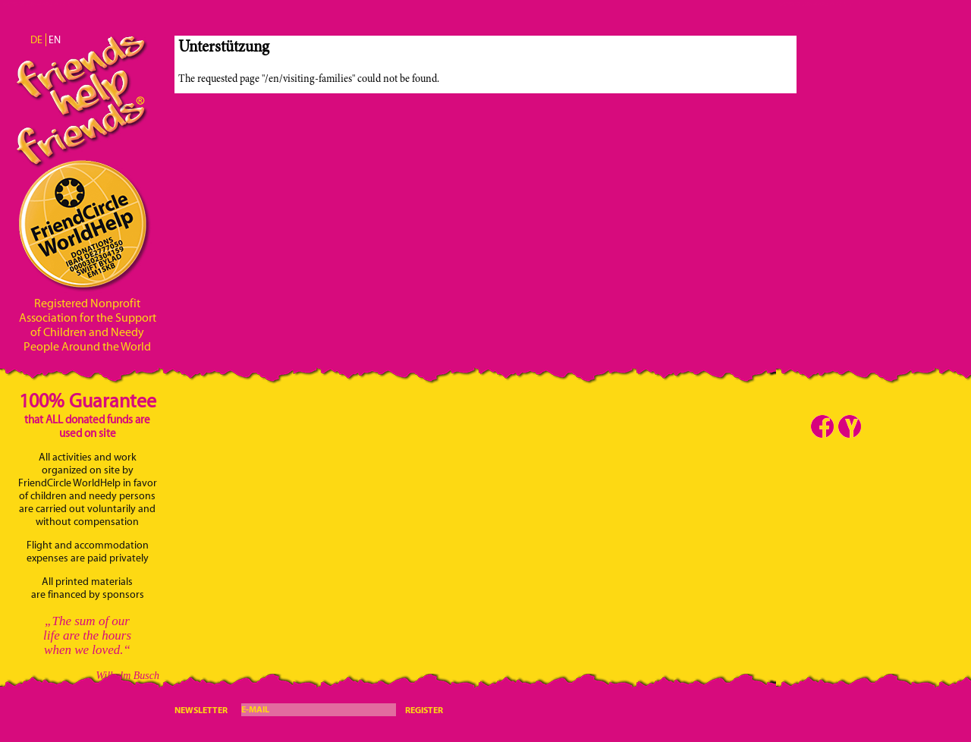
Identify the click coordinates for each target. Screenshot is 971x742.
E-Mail (255, 709)
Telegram (877, 426)
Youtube (849, 426)
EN (55, 39)
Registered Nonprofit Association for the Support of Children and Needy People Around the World (87, 325)
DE (36, 39)
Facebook (822, 426)
